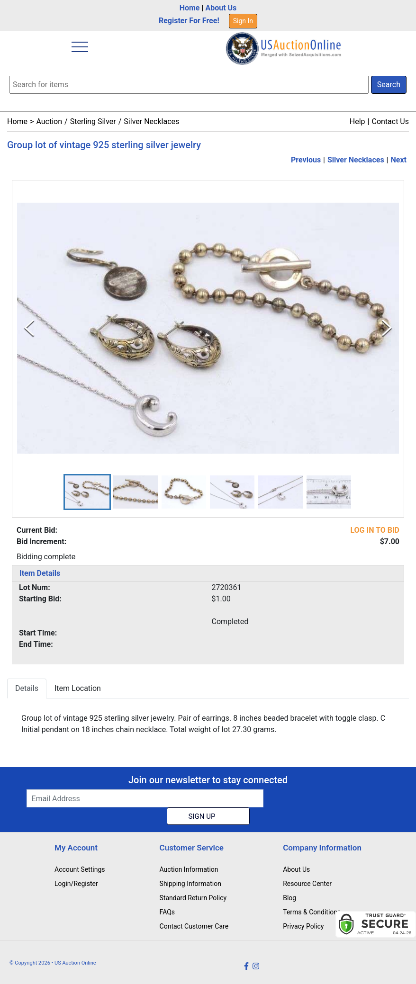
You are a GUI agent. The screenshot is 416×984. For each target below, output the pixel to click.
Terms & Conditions (312, 912)
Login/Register (76, 883)
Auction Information (189, 869)
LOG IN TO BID (374, 530)
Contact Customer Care (194, 926)
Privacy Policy (303, 926)
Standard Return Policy (193, 898)
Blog (289, 898)
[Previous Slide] (29, 328)
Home (190, 7)
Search (388, 84)
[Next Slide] (387, 328)
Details (26, 688)
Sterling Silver (93, 121)
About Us (220, 7)
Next (399, 159)
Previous (306, 159)
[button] (87, 492)
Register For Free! (189, 20)
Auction (49, 121)
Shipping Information (190, 883)
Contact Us (390, 121)
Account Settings (79, 869)
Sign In (243, 21)
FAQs (167, 912)
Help (357, 121)
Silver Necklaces (151, 121)
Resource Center (307, 883)
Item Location (77, 688)
